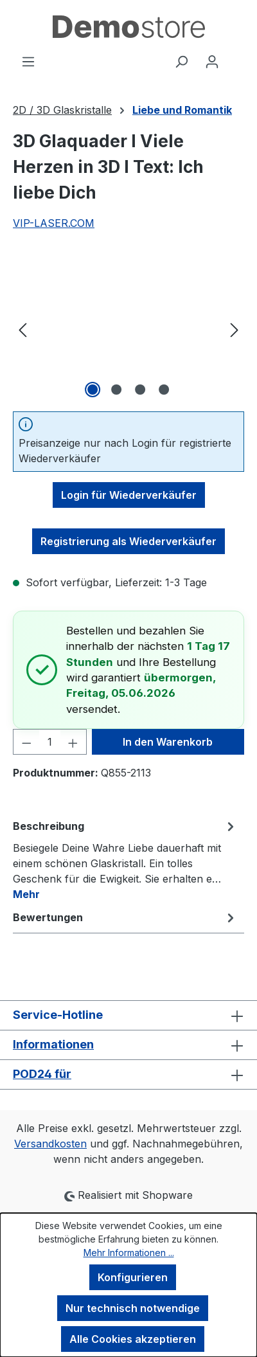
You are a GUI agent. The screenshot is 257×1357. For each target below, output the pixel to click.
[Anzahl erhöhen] (73, 742)
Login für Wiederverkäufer (129, 495)
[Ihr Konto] (212, 61)
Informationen (53, 1044)
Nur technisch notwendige (133, 1308)
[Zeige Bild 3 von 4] (140, 389)
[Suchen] (181, 61)
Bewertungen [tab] (125, 917)
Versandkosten (50, 1143)
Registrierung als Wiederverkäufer (128, 541)
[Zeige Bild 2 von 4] (116, 389)
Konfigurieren (133, 1277)
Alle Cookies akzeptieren (132, 1339)
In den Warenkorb (168, 741)
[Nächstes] (234, 329)
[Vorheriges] (22, 329)
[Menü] (28, 61)
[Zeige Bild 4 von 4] (164, 389)
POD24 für (42, 1074)
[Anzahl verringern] (26, 742)
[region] (128, 328)
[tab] (125, 859)
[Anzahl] (50, 742)
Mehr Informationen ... (129, 1252)
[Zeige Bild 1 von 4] (92, 389)
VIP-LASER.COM (53, 223)
